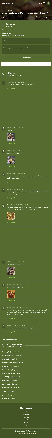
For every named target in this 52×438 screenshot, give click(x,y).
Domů (26, 411)
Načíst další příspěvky (10, 339)
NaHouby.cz (7, 3)
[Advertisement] (26, 108)
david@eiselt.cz (31, 433)
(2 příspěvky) (9, 391)
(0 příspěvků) (10, 352)
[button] (44, 3)
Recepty (26, 420)
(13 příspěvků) (12, 355)
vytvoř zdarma (19, 35)
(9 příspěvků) (12, 362)
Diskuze (26, 423)
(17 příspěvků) (12, 370)
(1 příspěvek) (11, 359)
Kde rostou (26, 414)
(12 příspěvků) (11, 373)
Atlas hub (26, 417)
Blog (26, 425)
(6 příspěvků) (11, 388)
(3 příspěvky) (10, 380)
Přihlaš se (4, 35)
